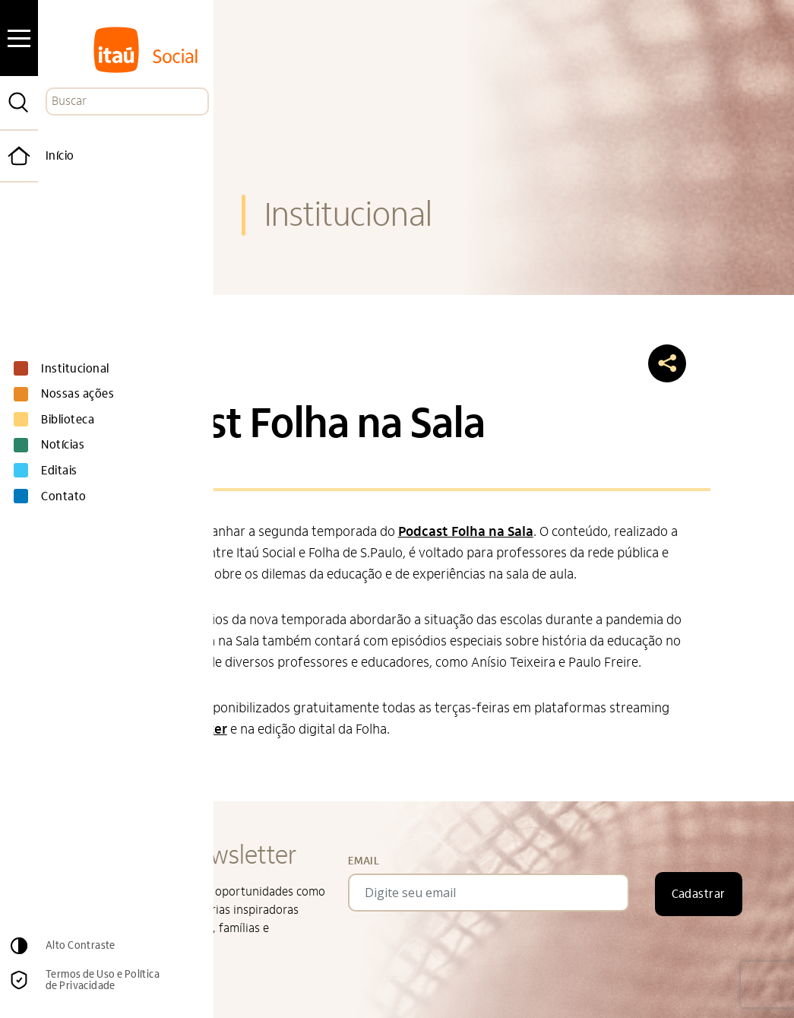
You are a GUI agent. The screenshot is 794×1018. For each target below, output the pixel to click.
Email (363, 861)
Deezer (205, 729)
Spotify (154, 729)
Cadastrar (699, 894)
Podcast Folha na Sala (465, 532)
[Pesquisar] (19, 102)
